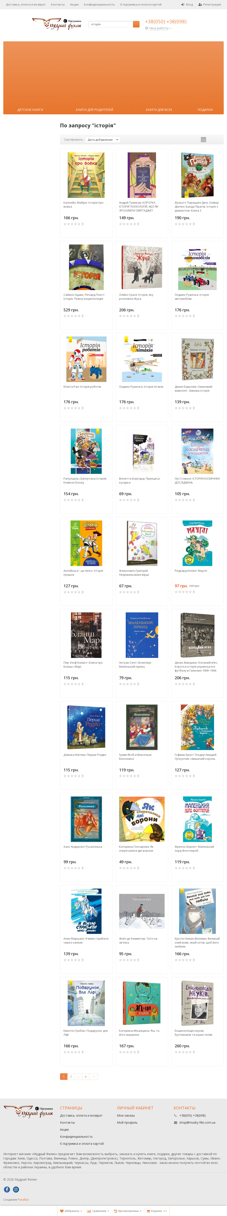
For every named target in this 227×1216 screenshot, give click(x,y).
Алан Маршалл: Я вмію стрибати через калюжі (86, 940)
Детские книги (30, 110)
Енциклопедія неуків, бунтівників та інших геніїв (193, 1033)
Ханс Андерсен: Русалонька (83, 847)
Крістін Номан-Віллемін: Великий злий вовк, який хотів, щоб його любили (197, 942)
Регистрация (209, 4)
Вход (187, 4)
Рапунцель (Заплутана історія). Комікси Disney (85, 480)
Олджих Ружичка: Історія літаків (141, 387)
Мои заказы (126, 1115)
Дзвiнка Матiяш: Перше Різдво (85, 755)
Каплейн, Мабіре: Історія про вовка (84, 204)
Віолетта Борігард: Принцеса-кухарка (139, 480)
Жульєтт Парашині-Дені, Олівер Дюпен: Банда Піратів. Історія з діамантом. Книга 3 (197, 206)
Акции (74, 4)
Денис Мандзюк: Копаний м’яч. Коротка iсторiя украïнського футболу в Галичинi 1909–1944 (196, 666)
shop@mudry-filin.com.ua (197, 1122)
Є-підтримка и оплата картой (141, 4)
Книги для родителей (94, 110)
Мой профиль (127, 1122)
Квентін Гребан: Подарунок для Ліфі (86, 1033)
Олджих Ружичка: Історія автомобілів (192, 297)
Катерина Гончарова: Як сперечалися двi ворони (136, 849)
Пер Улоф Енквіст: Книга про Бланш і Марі (83, 664)
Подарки (205, 110)
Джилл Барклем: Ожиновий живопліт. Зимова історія (193, 389)
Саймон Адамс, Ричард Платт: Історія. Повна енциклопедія (84, 297)
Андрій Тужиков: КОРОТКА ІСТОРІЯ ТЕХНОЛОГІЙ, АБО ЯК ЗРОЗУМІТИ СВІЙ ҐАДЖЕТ (138, 206)
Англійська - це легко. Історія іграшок (83, 573)
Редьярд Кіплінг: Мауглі (191, 571)
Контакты (58, 4)
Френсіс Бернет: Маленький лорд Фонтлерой (194, 849)
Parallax (23, 1199)
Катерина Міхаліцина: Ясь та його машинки (139, 1033)
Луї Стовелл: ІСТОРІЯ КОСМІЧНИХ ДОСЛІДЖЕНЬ (197, 480)
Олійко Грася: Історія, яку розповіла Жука (136, 297)
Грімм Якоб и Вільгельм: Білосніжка (135, 757)
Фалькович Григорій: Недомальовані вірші (134, 573)
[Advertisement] (113, 72)
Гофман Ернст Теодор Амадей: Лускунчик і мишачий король (196, 757)
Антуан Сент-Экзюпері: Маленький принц (135, 664)
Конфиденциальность (99, 4)
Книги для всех (159, 110)
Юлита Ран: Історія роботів (82, 387)
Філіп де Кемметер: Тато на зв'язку (138, 940)
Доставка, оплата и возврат (26, 4)
